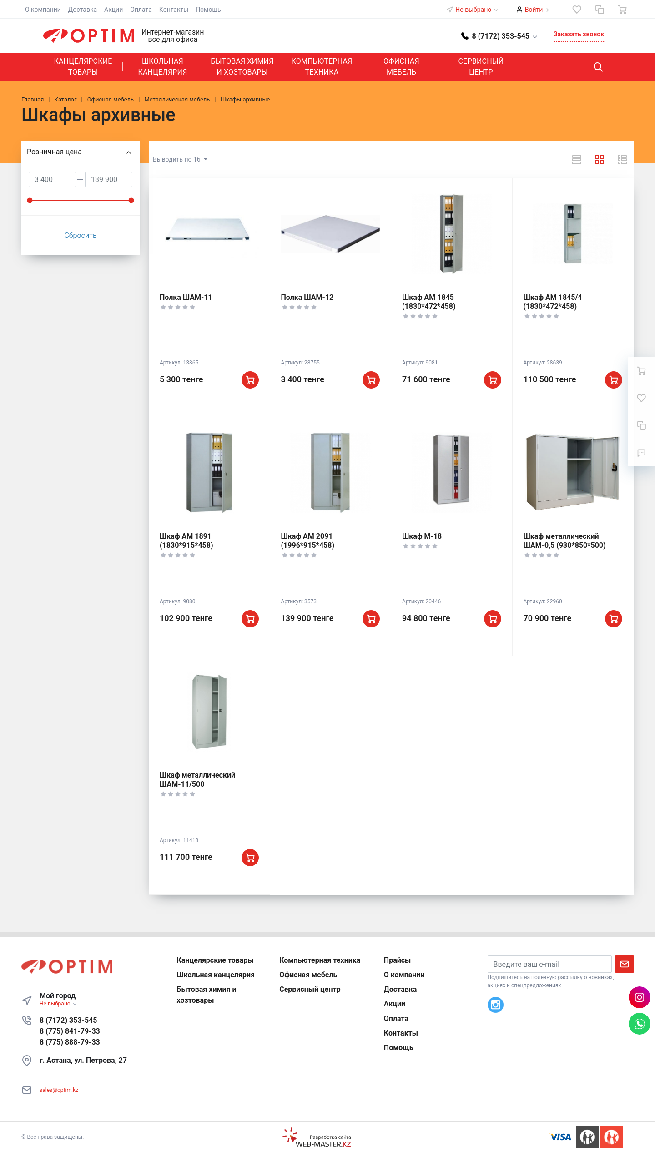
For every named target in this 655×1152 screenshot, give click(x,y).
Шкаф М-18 (422, 536)
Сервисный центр (481, 66)
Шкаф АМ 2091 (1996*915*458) (308, 541)
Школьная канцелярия (162, 66)
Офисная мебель (401, 66)
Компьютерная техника (322, 66)
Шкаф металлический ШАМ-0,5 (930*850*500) (565, 541)
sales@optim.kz (59, 1090)
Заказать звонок (579, 34)
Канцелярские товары (83, 66)
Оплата (141, 9)
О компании (43, 9)
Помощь (208, 9)
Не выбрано (477, 9)
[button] (500, 35)
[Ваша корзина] (622, 9)
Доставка (82, 9)
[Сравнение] (599, 9)
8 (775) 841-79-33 (70, 1031)
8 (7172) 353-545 (68, 1020)
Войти (534, 9)
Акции (113, 9)
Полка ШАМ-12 (307, 297)
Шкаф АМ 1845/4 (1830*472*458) (553, 302)
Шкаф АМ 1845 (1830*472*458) (429, 302)
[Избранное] (576, 9)
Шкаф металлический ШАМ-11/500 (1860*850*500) (197, 784)
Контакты (173, 9)
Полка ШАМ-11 (186, 297)
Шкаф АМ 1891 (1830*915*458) (186, 541)
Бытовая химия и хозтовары (242, 66)
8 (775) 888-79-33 (70, 1042)
